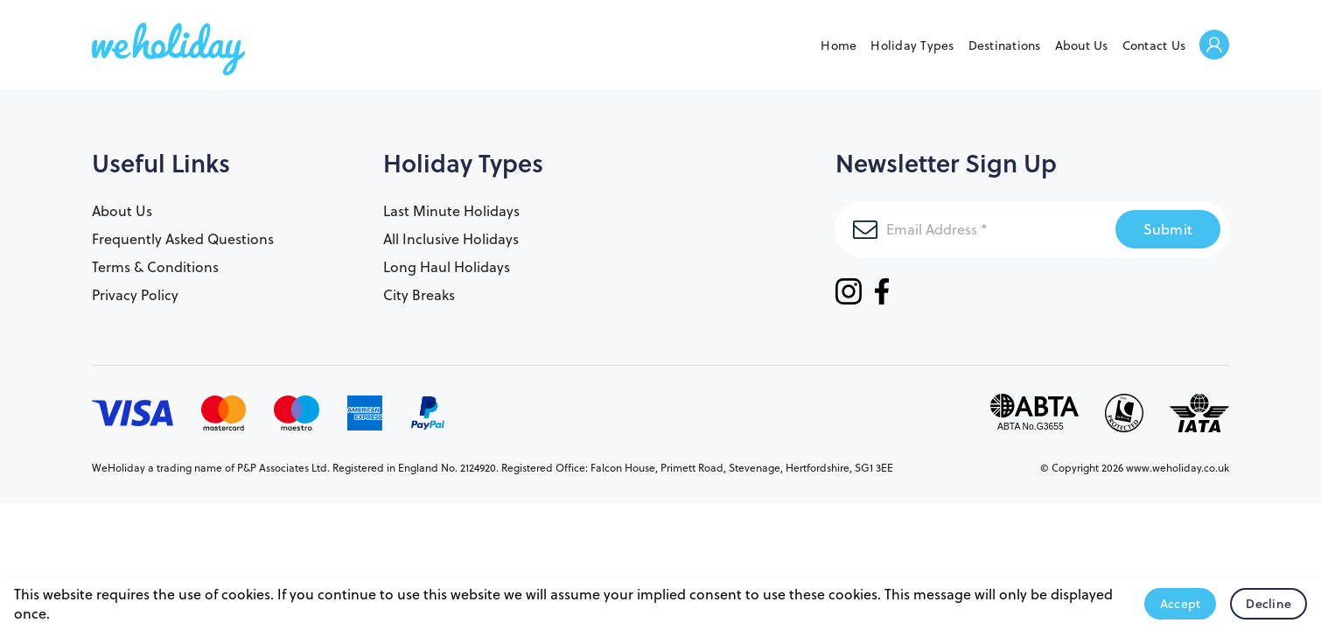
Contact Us (1154, 45)
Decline (1268, 603)
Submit (1168, 229)
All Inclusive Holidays (451, 238)
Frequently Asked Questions (183, 238)
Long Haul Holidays (446, 266)
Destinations (1004, 45)
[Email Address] (975, 229)
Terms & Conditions (155, 266)
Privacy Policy (135, 294)
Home (838, 45)
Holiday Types (912, 45)
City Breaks (419, 294)
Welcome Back (1214, 46)
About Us (1081, 45)
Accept (1180, 603)
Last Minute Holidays (451, 210)
